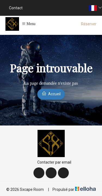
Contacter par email (51, 162)
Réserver (89, 24)
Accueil (51, 93)
